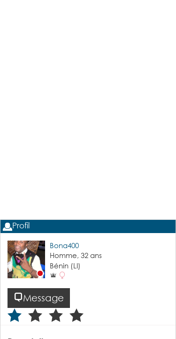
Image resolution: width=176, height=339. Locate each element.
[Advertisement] (88, 136)
